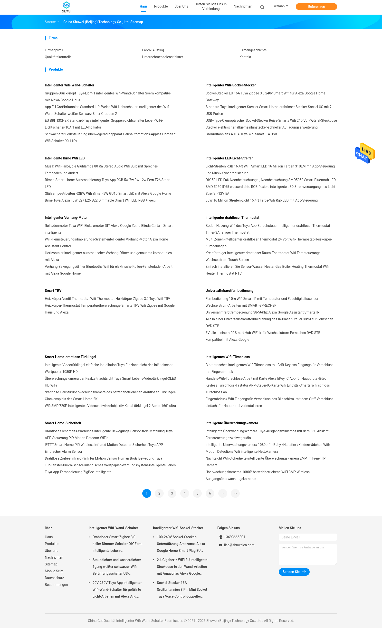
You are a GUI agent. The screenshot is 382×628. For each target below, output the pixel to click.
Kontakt (245, 57)
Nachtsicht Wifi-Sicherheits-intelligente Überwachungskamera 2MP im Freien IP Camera (265, 461)
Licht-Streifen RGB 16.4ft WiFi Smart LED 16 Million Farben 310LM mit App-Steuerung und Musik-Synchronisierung (270, 169)
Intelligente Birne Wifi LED (65, 158)
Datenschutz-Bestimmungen (56, 581)
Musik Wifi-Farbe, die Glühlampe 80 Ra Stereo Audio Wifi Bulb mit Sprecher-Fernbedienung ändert (101, 169)
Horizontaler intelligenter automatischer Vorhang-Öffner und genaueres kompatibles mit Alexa (108, 256)
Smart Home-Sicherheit (63, 423)
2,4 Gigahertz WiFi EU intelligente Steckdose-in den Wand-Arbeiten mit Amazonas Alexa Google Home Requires (182, 567)
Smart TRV (53, 291)
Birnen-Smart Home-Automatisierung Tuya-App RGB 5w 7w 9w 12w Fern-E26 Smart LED (108, 183)
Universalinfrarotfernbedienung (230, 291)
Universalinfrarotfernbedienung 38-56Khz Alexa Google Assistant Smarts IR (262, 312)
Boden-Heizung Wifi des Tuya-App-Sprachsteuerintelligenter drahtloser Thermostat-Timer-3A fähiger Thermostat (268, 229)
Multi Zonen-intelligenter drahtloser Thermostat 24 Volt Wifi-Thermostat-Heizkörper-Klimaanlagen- (269, 242)
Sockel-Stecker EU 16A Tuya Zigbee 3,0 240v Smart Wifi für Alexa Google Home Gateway (265, 96)
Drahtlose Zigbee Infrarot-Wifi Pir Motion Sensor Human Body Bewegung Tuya (103, 458)
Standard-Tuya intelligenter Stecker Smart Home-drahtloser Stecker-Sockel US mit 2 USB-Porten (269, 110)
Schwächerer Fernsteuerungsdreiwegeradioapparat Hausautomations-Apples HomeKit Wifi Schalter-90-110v (110, 137)
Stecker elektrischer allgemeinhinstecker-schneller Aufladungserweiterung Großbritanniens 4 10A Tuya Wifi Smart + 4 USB (262, 130)
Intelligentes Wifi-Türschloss (228, 357)
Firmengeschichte (253, 50)
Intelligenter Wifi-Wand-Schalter (69, 85)
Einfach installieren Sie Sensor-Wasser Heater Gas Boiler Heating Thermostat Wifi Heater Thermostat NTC (267, 270)
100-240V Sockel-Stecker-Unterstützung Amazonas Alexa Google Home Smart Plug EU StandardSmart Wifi (181, 544)
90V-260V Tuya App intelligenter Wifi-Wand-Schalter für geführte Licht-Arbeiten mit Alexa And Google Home (117, 590)
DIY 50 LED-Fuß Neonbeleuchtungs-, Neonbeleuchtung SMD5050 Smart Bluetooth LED (271, 180)
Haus (49, 537)
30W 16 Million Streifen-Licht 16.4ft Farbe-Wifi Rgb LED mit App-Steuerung (262, 200)
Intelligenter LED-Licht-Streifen (229, 158)
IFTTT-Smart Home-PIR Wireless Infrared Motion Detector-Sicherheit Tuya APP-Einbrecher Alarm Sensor (104, 448)
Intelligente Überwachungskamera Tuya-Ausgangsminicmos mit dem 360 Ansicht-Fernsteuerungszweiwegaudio (268, 434)
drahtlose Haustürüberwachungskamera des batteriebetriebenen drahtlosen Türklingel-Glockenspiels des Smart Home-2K (110, 395)
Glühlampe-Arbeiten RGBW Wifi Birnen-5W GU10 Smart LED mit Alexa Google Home (108, 193)
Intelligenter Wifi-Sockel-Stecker (231, 85)
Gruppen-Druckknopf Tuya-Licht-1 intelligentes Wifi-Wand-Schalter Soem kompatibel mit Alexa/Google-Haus (108, 96)
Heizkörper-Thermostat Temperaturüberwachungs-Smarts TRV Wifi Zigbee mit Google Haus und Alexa (110, 309)
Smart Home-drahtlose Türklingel (70, 357)
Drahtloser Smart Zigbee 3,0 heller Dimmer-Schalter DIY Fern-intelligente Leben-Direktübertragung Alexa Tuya (118, 544)
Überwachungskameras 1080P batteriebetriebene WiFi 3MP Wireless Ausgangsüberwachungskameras (258, 475)
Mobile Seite (54, 571)
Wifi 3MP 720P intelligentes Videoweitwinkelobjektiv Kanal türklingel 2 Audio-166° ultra (110, 406)
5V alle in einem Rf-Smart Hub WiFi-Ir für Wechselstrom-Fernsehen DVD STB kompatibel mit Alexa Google (263, 336)
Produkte (51, 544)
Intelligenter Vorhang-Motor (66, 218)
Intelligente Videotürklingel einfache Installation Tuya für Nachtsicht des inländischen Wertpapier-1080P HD (109, 368)
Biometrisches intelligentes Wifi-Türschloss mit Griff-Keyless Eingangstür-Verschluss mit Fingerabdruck (269, 368)
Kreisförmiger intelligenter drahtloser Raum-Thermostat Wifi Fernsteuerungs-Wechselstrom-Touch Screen (264, 256)
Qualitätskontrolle (58, 57)
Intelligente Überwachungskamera (232, 423)
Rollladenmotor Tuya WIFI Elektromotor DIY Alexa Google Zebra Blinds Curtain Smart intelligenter (108, 229)
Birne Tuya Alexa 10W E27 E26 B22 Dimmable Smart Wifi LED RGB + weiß (100, 200)
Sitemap (51, 564)
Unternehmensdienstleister (162, 57)
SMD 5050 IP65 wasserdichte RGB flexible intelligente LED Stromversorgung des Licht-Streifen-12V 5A (271, 190)
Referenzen (316, 7)
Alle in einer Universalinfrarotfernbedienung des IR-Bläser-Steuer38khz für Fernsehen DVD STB (269, 322)
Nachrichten (54, 557)
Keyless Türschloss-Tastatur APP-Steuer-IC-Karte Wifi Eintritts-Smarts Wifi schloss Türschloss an (268, 388)
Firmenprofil (54, 50)
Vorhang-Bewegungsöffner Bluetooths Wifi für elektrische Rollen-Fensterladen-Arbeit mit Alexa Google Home (108, 270)
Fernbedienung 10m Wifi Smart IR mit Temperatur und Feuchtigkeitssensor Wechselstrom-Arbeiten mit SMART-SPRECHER (262, 302)
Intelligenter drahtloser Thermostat (232, 218)
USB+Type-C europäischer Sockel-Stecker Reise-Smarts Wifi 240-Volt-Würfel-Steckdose (271, 120)
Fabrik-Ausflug (153, 50)
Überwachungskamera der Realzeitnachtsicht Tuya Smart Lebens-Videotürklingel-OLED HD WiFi (110, 382)
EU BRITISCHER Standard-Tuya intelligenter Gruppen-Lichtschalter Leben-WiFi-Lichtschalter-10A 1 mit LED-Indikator (104, 124)
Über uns (51, 551)
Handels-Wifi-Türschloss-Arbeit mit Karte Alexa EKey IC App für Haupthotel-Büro (266, 378)
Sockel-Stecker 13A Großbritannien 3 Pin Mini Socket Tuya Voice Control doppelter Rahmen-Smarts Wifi (182, 590)
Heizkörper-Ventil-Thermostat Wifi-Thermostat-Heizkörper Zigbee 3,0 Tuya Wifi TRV (107, 299)
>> (235, 493)
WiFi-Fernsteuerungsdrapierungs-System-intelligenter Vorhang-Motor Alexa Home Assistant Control (106, 242)
